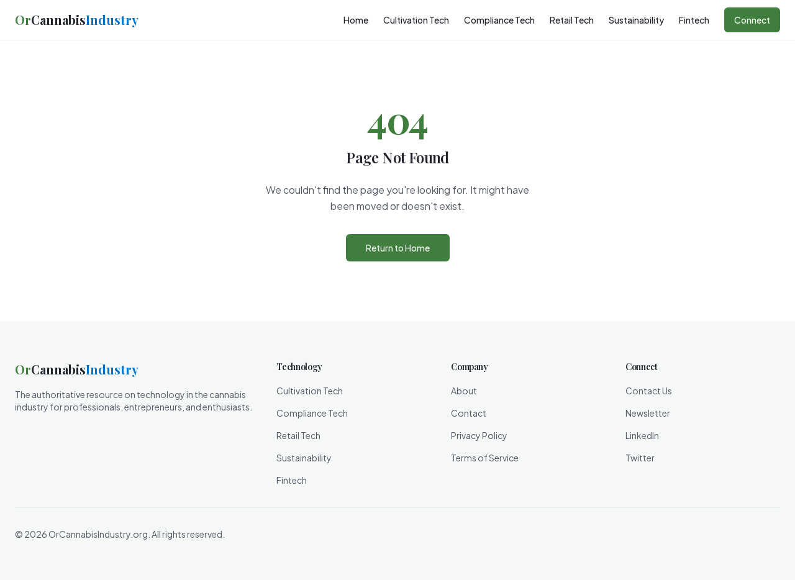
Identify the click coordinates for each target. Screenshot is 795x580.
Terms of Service (485, 457)
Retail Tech (572, 19)
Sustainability (636, 19)
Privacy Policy (479, 435)
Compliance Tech (499, 19)
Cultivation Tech (416, 19)
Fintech (694, 19)
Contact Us (648, 390)
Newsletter (647, 413)
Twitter (640, 457)
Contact (468, 413)
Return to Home (398, 247)
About (464, 390)
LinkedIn (642, 435)
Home (355, 19)
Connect (752, 19)
